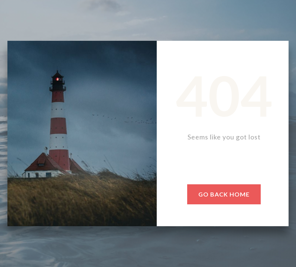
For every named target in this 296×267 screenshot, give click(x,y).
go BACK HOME (224, 194)
